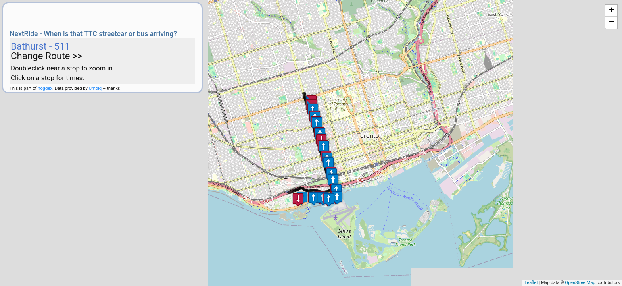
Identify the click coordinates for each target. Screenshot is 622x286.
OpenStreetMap (580, 282)
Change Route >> (47, 56)
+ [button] (611, 11)
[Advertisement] (102, 15)
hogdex (45, 88)
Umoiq (95, 88)
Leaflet (531, 282)
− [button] (611, 23)
